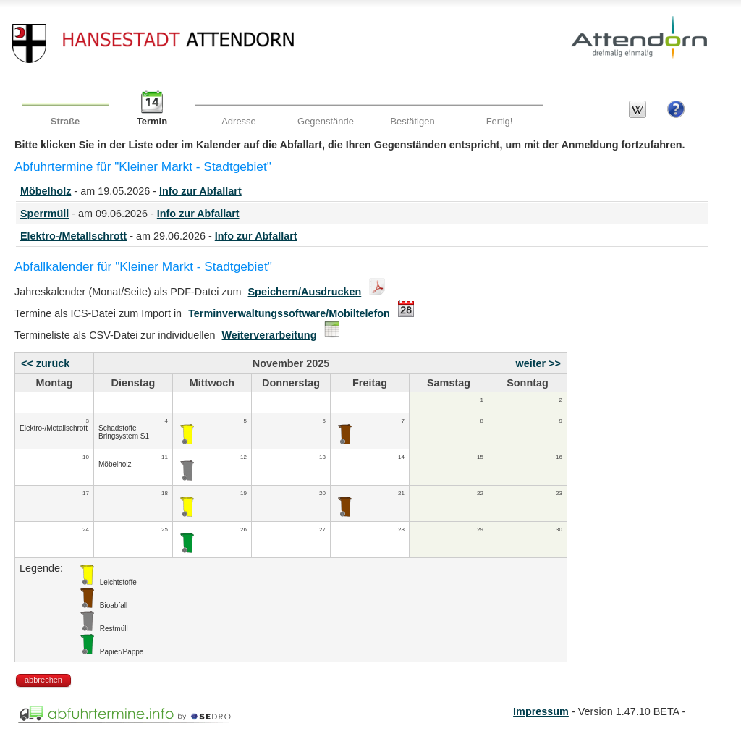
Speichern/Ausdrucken (305, 291)
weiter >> (538, 363)
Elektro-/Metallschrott (73, 236)
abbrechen (43, 679)
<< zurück (45, 363)
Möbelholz (45, 191)
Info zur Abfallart (200, 191)
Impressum (541, 711)
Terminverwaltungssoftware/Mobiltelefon (289, 313)
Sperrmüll (44, 213)
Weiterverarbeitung (269, 335)
